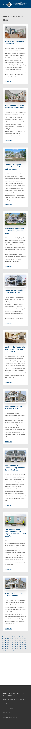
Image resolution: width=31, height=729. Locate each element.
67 (17, 648)
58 (20, 646)
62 (5, 648)
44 (10, 644)
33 (8, 642)
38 (20, 642)
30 (25, 640)
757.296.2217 (6, 681)
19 (22, 638)
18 (20, 638)
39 (22, 642)
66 (15, 648)
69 (22, 648)
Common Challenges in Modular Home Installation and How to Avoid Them (14, 167)
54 (10, 646)
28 (20, 640)
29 (22, 640)
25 (12, 640)
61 (3, 648)
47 (17, 644)
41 (3, 644)
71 (3, 650)
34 (10, 642)
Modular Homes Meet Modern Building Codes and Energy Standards (15, 468)
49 (22, 644)
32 (5, 642)
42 (5, 644)
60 (25, 646)
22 (5, 640)
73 (8, 650)
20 (25, 638)
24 (10, 640)
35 (12, 642)
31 (3, 642)
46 (15, 644)
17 (17, 638)
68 (20, 648)
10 (25, 636)
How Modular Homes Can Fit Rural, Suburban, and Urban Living (15, 231)
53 (8, 646)
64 (10, 648)
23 (8, 640)
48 (20, 644)
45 (12, 644)
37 (17, 642)
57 (17, 646)
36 (15, 642)
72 (5, 650)
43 (8, 644)
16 (15, 638)
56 (15, 646)
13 (8, 638)
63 (8, 648)
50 (25, 644)
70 (25, 648)
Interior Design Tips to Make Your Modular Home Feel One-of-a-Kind (15, 349)
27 (17, 640)
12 (5, 638)
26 (15, 640)
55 (12, 646)
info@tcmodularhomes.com (10, 685)
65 (12, 648)
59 (22, 646)
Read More (8, 81)
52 (5, 646)
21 (3, 640)
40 (25, 642)
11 (3, 638)
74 (10, 650)
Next (13, 650)
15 (12, 638)
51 (3, 646)
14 (10, 638)
